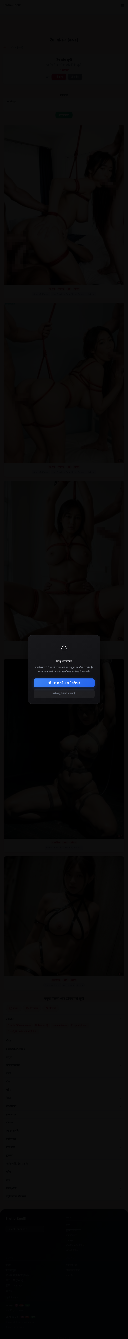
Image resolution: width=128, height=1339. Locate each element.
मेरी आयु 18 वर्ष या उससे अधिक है (64, 682)
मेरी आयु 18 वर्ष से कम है (64, 693)
